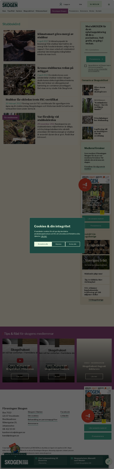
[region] (57, 234)
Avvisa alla (55, 243)
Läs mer (44, 236)
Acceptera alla (71, 243)
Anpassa (40, 243)
